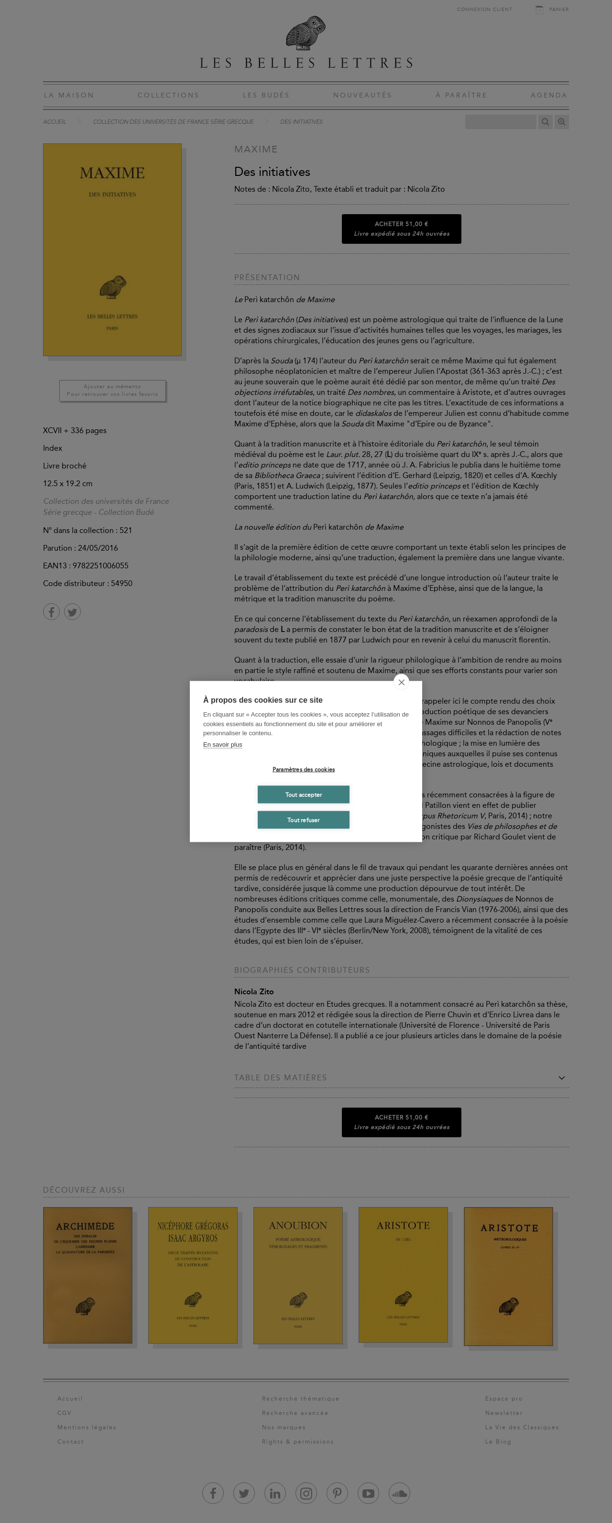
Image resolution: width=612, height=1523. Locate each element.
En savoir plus (222, 744)
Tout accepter (303, 794)
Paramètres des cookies (304, 769)
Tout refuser (303, 819)
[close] (401, 682)
